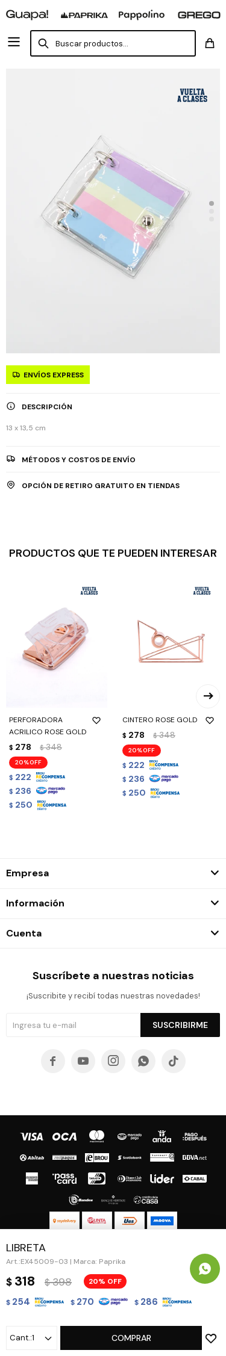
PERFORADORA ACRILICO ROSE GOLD (56, 725)
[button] (211, 203)
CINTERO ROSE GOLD (170, 720)
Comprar (131, 1338)
